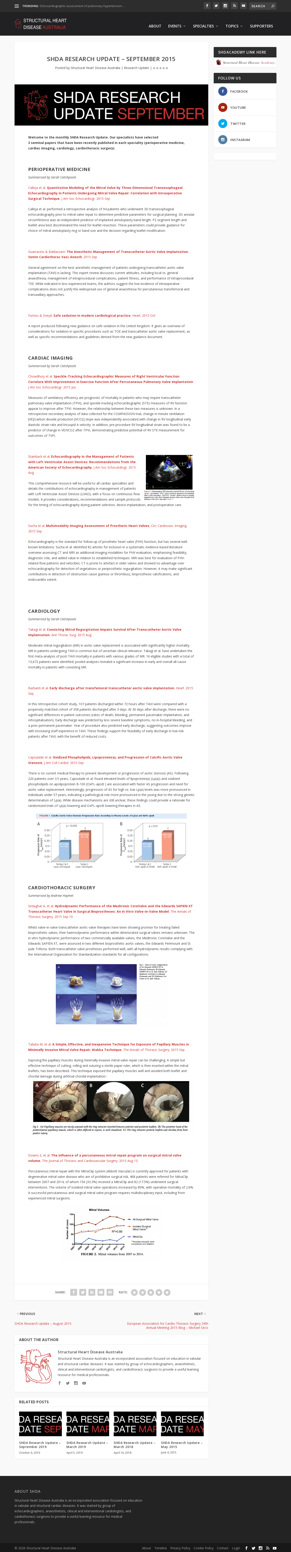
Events (174, 22)
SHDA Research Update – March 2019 (87, 1443)
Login (236, 1547)
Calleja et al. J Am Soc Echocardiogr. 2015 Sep (105, 191)
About (155, 22)
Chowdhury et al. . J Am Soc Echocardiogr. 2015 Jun (111, 380)
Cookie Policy (203, 1547)
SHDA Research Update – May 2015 (182, 1443)
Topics (232, 22)
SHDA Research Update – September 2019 (40, 1443)
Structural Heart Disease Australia (95, 66)
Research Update (136, 66)
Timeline (160, 1547)
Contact (222, 1547)
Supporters (261, 22)
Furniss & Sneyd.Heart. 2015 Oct (92, 314)
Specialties (203, 22)
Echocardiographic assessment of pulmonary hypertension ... (82, 6)
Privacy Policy (180, 1547)
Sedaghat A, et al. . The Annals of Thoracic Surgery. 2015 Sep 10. (110, 910)
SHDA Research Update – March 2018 (134, 1443)
